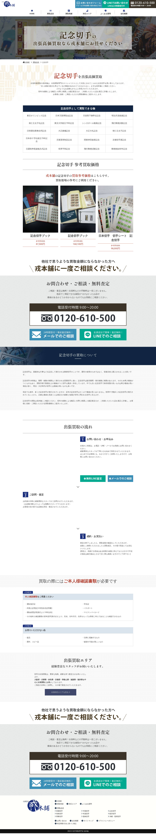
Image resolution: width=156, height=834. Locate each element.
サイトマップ (87, 822)
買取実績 (59, 805)
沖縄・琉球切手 (114, 817)
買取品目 (59, 809)
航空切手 (112, 814)
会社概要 (74, 822)
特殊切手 (59, 814)
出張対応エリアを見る (60, 693)
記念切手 (112, 812)
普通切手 (59, 812)
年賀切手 (85, 814)
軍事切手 (59, 817)
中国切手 (85, 812)
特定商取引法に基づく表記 (65, 824)
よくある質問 (86, 805)
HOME (58, 802)
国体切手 (85, 817)
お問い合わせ (61, 822)
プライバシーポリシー (106, 822)
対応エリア (72, 805)
